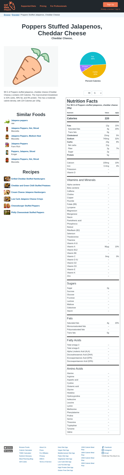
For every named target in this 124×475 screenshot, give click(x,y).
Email (105, 453)
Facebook (107, 447)
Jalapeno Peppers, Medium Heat (26, 136)
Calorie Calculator (25, 450)
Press (41, 450)
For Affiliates (43, 453)
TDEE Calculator (25, 453)
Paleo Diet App (63, 456)
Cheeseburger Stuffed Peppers (25, 205)
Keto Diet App (63, 447)
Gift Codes (23, 462)
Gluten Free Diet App (65, 470)
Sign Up (110, 5)
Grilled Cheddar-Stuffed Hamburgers (28, 178)
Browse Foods (24, 447)
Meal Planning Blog (26, 459)
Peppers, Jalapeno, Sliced (23, 151)
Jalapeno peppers (19, 120)
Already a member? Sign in (110, 9)
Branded (15, 15)
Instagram (107, 450)
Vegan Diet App (63, 450)
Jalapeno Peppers (19, 144)
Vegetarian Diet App (65, 459)
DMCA (41, 459)
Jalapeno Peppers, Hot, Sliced (25, 128)
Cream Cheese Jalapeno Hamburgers (28, 192)
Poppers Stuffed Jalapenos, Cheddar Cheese (62, 30)
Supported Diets (28, 6)
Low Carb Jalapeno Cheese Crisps (27, 199)
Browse (7, 15)
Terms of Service (45, 462)
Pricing (43, 6)
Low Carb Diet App (64, 462)
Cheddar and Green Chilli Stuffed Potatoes (30, 185)
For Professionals (58, 6)
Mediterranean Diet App (66, 453)
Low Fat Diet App (64, 465)
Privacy (42, 456)
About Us (42, 447)
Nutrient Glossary (25, 456)
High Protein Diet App (65, 467)
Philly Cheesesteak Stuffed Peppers (27, 212)
